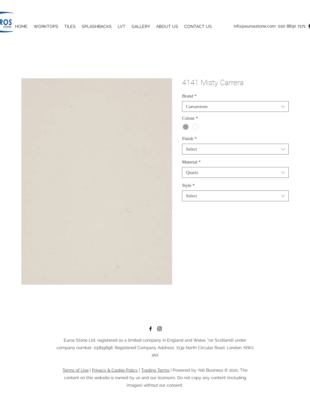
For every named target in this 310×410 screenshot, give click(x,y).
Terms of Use (75, 370)
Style (188, 185)
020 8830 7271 (291, 26)
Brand (189, 96)
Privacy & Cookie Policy (115, 370)
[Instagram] (160, 329)
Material (191, 162)
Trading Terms (155, 370)
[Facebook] (150, 329)
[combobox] (235, 106)
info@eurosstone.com (255, 26)
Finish (189, 138)
